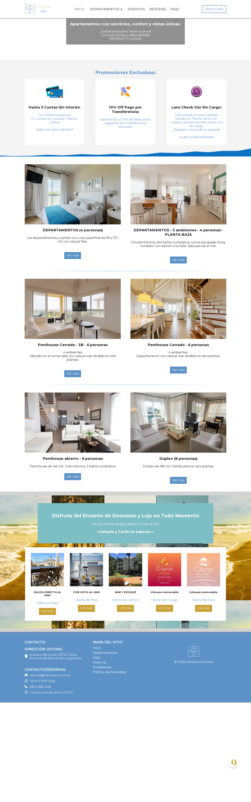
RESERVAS (157, 9)
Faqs (96, 757)
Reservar (99, 762)
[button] (234, 762)
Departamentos (105, 752)
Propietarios (102, 767)
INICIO (79, 9)
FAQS (175, 9)
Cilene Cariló (214, 9)
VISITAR (47, 711)
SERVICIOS (136, 9)
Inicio (97, 748)
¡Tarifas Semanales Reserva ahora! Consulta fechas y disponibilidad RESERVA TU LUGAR (125, 85)
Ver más (73, 355)
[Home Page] (38, 9)
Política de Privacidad (109, 772)
